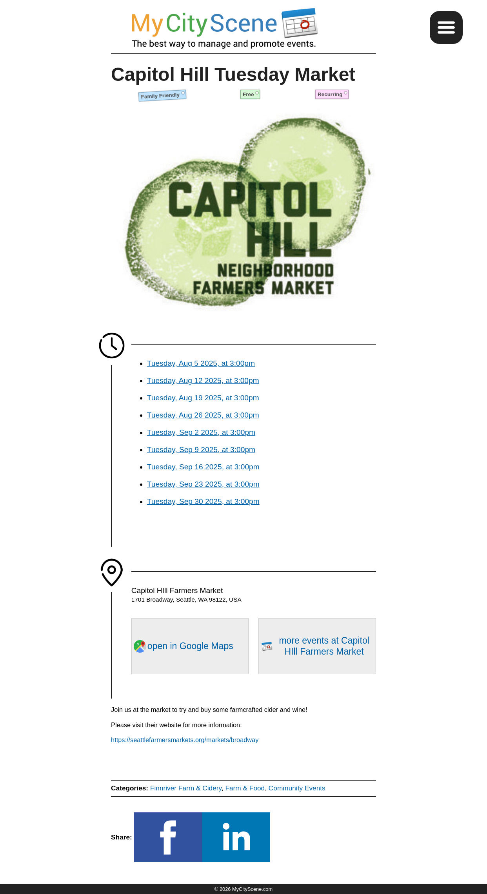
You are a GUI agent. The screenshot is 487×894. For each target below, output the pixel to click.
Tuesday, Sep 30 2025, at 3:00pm (203, 501)
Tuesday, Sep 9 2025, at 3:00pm (201, 449)
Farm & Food (245, 788)
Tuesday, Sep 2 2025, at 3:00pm (201, 432)
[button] (446, 27)
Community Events (297, 788)
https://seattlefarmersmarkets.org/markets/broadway (184, 739)
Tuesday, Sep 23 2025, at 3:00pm (203, 484)
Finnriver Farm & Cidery (186, 788)
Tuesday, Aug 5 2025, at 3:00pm (201, 363)
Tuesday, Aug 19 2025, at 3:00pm (203, 398)
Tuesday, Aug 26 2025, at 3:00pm (203, 415)
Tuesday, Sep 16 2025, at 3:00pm (203, 467)
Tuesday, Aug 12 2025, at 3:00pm (203, 380)
